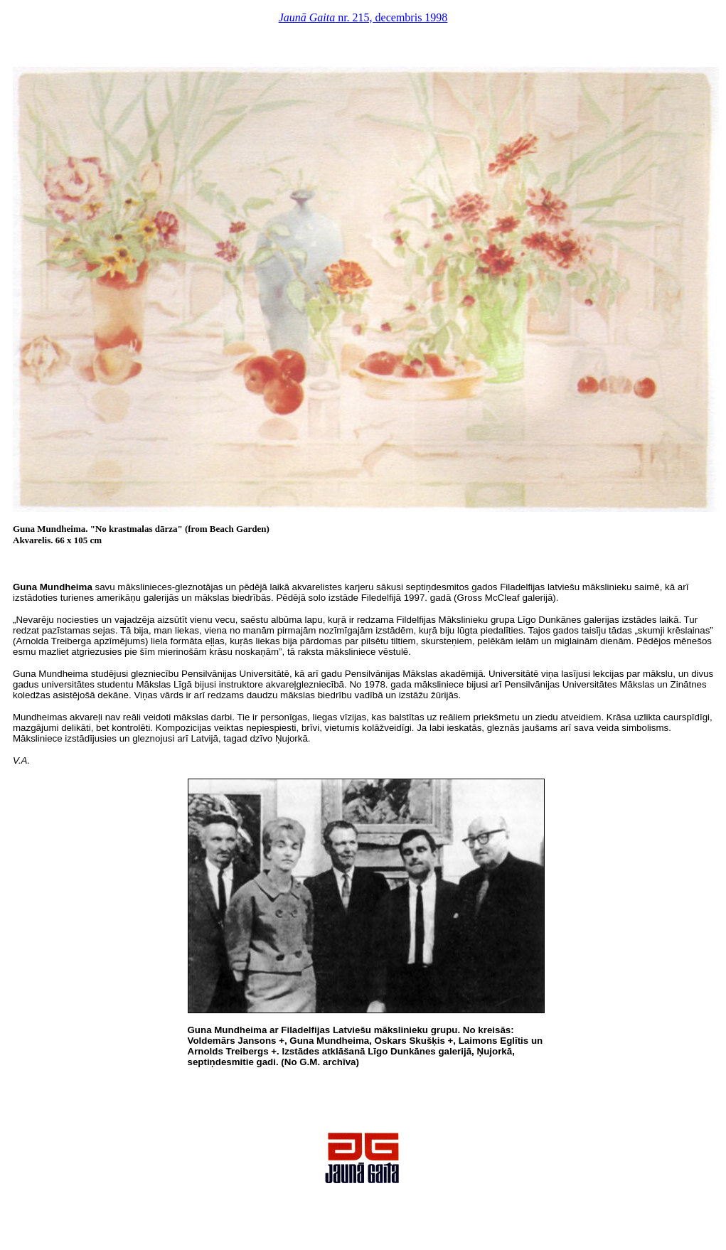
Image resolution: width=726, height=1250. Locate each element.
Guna (25, 587)
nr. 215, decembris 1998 (363, 17)
